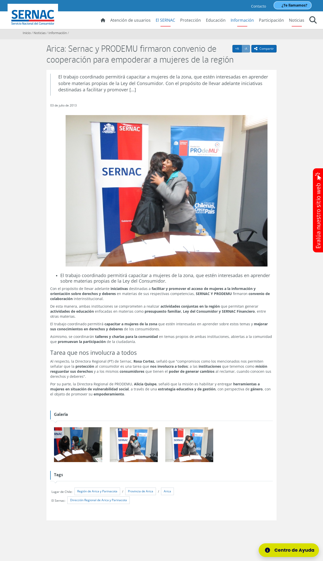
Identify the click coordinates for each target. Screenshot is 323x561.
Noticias (296, 20)
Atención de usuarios (130, 20)
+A (238, 48)
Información (242, 20)
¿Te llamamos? (294, 5)
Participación (271, 20)
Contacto (258, 6)
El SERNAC (165, 20)
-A (247, 48)
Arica (167, 491)
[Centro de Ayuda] (289, 550)
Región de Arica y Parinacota (97, 491)
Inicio (27, 33)
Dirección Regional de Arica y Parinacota (98, 500)
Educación (216, 20)
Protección (190, 20)
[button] (313, 21)
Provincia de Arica (140, 491)
